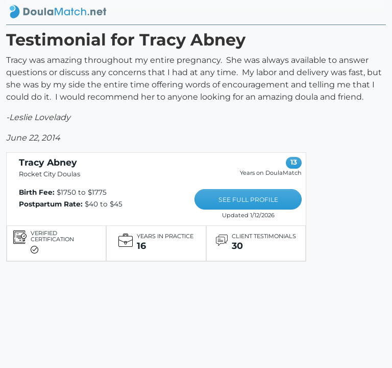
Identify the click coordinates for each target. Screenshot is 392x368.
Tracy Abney (48, 162)
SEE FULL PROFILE (248, 199)
